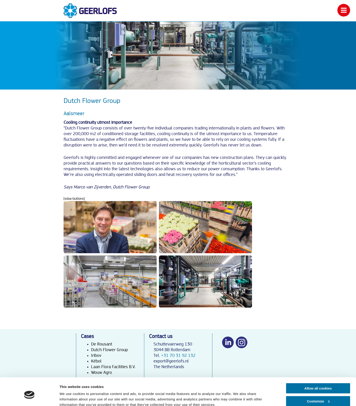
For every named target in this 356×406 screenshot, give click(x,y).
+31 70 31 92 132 (178, 355)
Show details (70, 397)
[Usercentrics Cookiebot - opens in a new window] (29, 397)
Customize (318, 381)
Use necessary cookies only (318, 394)
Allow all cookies (318, 368)
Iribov (96, 355)
